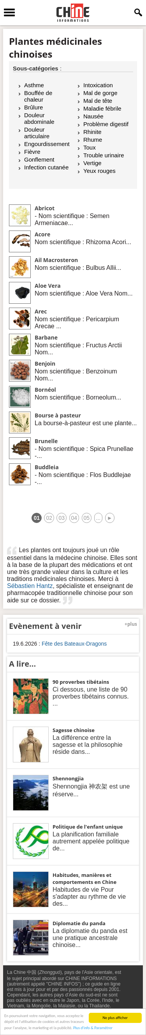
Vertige (92, 163)
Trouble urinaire (103, 155)
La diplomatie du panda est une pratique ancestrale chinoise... (90, 938)
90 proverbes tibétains (81, 681)
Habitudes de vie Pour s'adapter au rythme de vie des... (89, 896)
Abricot (45, 208)
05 (87, 518)
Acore (42, 234)
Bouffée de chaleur (38, 96)
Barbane (46, 337)
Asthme (34, 85)
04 (74, 518)
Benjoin (45, 363)
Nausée (93, 116)
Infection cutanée (46, 167)
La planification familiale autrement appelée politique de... (91, 841)
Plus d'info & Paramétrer (93, 1028)
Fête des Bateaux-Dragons (74, 644)
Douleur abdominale (39, 118)
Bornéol (45, 389)
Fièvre (32, 151)
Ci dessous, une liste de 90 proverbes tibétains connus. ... (91, 696)
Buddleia (47, 467)
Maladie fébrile (102, 108)
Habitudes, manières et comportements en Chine (84, 878)
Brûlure (33, 107)
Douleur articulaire (36, 132)
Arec (41, 311)
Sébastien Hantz (30, 586)
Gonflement (39, 159)
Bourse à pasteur (58, 415)
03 (61, 518)
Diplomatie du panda (79, 923)
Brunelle (46, 441)
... (98, 518)
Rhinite (92, 131)
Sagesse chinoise (74, 730)
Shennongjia (68, 778)
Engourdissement (47, 144)
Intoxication (98, 85)
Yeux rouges (99, 170)
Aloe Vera (48, 285)
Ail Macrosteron (56, 260)
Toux (89, 147)
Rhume (92, 139)
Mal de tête (97, 100)
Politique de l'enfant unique (88, 826)
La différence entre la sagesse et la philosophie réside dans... (88, 744)
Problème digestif (105, 124)
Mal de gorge (100, 93)
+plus (131, 624)
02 (49, 518)
